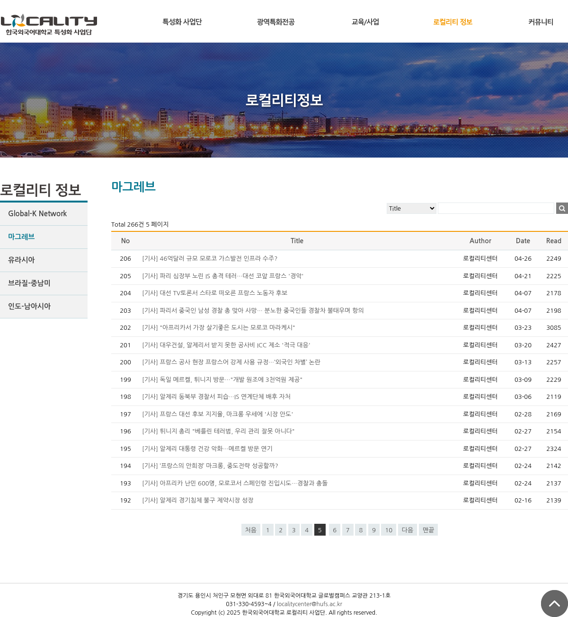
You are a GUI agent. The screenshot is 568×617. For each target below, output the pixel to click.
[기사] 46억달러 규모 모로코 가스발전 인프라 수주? (209, 259)
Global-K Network (37, 213)
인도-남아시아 (29, 306)
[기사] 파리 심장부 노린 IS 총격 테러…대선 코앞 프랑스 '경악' (222, 276)
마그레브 (21, 236)
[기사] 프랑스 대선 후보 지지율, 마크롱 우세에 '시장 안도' (217, 414)
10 (388, 530)
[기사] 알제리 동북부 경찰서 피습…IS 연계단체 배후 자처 (216, 397)
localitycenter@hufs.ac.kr (309, 604)
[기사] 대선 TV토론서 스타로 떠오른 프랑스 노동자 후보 (214, 293)
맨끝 (428, 530)
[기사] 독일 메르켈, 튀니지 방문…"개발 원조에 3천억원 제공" (222, 380)
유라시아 (21, 260)
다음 (407, 530)
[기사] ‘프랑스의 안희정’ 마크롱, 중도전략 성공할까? (210, 466)
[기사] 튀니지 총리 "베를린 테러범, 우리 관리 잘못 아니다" (218, 431)
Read (553, 241)
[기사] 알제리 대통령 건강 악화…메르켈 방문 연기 (207, 449)
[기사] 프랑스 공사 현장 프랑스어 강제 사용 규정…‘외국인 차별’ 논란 (231, 362)
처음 (251, 530)
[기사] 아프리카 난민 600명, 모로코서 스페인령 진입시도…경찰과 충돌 (235, 483)
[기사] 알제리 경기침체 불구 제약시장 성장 (197, 500)
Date (523, 241)
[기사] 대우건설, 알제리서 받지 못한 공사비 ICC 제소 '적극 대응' (226, 345)
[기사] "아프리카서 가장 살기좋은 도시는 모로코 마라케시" (218, 328)
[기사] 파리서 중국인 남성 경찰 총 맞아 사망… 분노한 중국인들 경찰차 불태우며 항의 (253, 311)
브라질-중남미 (29, 283)
